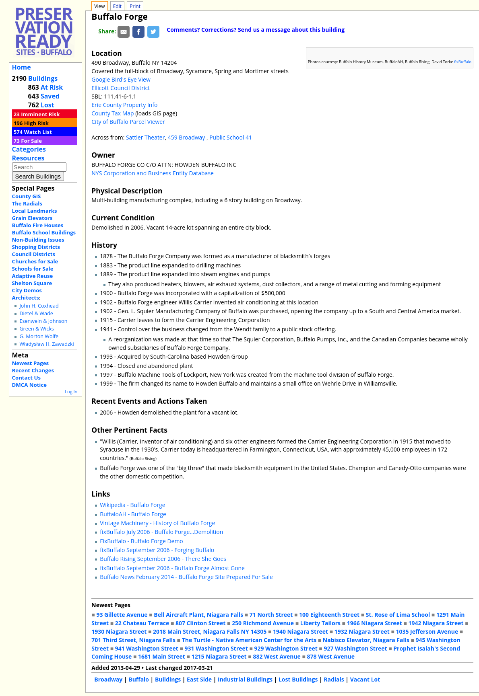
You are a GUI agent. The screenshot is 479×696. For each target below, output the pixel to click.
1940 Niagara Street (300, 631)
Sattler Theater (145, 137)
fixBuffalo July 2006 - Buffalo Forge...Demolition (161, 532)
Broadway (108, 679)
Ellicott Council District (120, 88)
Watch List (38, 132)
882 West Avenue (276, 656)
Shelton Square (32, 283)
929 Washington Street (286, 648)
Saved (50, 96)
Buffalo (138, 679)
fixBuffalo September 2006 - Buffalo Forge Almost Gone (172, 568)
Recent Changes (33, 370)
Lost (47, 105)
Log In (71, 391)
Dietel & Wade (36, 313)
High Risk (36, 123)
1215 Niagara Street (219, 656)
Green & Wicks (36, 328)
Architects (25, 297)
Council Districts (33, 254)
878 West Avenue (331, 656)
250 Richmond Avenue (263, 623)
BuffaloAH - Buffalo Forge (133, 514)
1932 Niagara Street (362, 631)
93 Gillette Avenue (121, 614)
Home (21, 67)
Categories (29, 149)
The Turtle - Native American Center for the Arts (249, 640)
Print (135, 6)
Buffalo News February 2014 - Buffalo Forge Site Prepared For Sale (186, 577)
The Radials (27, 203)
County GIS (26, 196)
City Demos (27, 290)
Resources (28, 158)
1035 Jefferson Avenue (427, 631)
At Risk (52, 87)
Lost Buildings (298, 679)
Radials (334, 679)
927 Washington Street (355, 648)
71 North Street (271, 614)
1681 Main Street (161, 656)
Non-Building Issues (38, 239)
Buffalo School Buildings (44, 232)
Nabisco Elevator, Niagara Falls (366, 640)
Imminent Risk (40, 114)
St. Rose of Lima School (398, 614)
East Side (199, 679)
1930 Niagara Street (119, 631)
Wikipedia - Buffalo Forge (132, 505)
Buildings (43, 78)
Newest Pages (30, 363)
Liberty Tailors (320, 623)
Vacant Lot (365, 679)
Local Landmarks (34, 210)
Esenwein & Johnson (43, 321)
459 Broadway (187, 137)
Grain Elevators (32, 218)
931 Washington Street (216, 648)
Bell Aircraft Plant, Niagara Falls (198, 614)
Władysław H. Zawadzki (46, 344)
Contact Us (26, 377)
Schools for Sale (33, 268)
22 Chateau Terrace (142, 623)
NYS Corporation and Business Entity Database (152, 173)
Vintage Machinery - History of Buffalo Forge (157, 523)
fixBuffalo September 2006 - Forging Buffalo (157, 550)
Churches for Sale (35, 261)
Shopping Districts (36, 246)
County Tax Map (112, 113)
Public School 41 (230, 137)
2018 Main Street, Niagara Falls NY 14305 (209, 631)
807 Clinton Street (200, 623)
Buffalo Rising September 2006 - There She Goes (163, 559)
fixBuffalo (462, 61)
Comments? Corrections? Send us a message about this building (256, 29)
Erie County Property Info (124, 105)
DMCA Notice (29, 384)
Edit (117, 6)
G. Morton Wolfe (38, 336)
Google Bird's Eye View (120, 79)
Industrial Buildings (245, 679)
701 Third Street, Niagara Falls (133, 640)
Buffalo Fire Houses (38, 225)
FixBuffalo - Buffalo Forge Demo (141, 541)
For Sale (31, 140)
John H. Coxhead (38, 305)
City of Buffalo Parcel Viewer (128, 121)
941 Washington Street (146, 648)
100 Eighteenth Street (329, 614)
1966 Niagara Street (374, 623)
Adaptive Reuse (32, 275)
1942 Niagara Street (435, 623)
